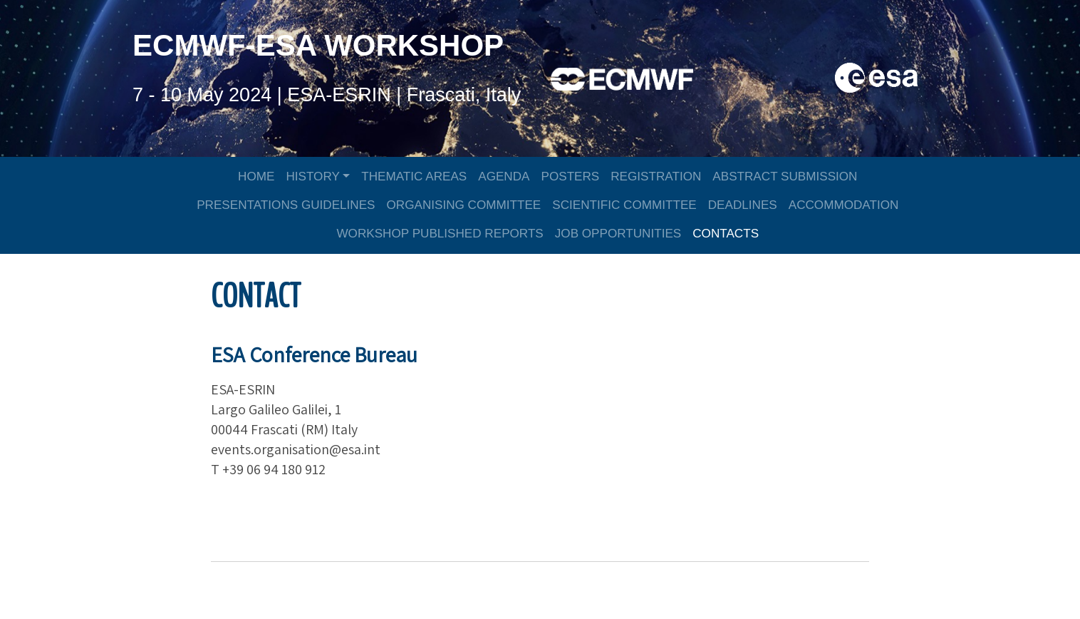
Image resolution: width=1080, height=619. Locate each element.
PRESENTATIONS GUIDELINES (286, 202)
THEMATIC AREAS (414, 173)
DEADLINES (742, 202)
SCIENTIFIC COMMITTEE (624, 202)
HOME (256, 173)
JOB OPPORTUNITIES (618, 230)
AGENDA (503, 173)
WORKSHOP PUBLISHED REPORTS (439, 230)
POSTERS (570, 173)
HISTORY (312, 173)
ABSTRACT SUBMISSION (784, 173)
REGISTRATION (656, 173)
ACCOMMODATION (844, 202)
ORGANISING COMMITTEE (464, 202)
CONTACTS (725, 230)
